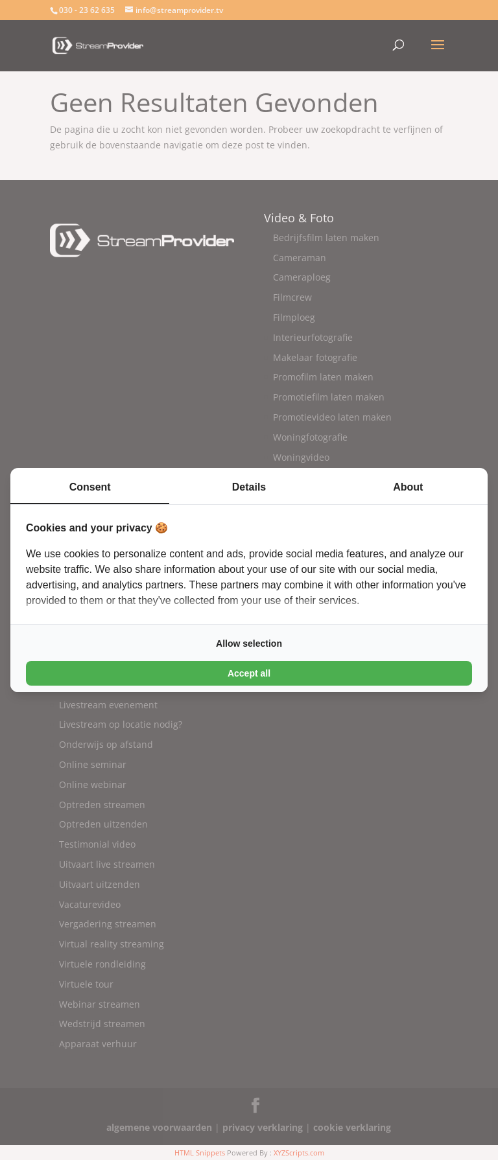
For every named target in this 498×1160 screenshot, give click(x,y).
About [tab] (408, 487)
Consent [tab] (90, 487)
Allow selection (249, 643)
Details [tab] (249, 487)
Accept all (249, 673)
